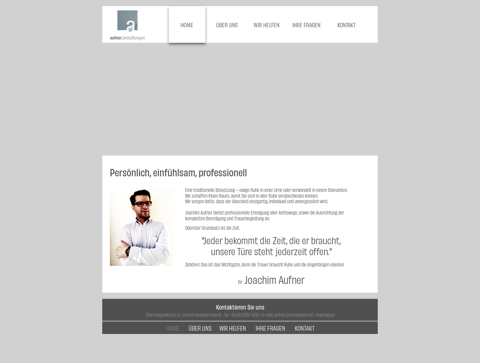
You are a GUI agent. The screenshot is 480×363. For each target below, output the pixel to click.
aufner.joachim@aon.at (293, 314)
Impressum (325, 314)
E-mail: (268, 314)
